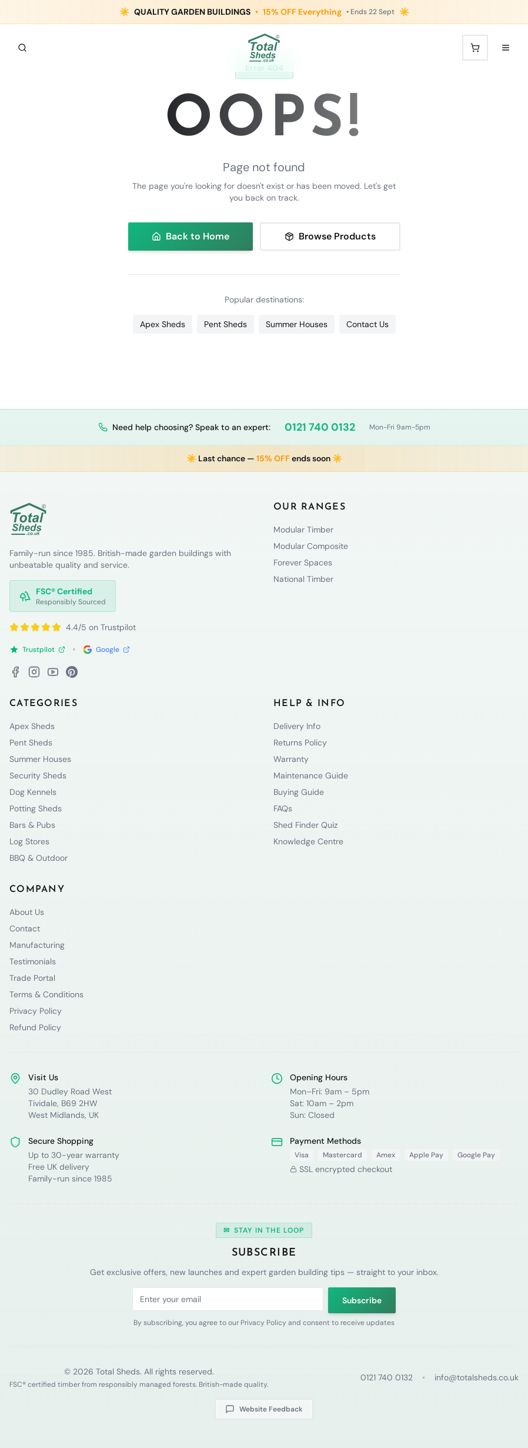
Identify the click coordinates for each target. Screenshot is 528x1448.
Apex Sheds (162, 324)
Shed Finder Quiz (305, 825)
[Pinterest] (72, 672)
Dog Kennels (32, 792)
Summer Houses (297, 324)
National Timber (303, 579)
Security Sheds (37, 775)
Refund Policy (35, 1027)
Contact (24, 928)
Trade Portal (32, 978)
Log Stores (29, 841)
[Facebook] (15, 672)
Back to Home (190, 236)
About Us (26, 912)
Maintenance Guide (310, 775)
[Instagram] (34, 672)
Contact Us (367, 324)
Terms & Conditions (46, 994)
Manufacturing (37, 945)
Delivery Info (296, 726)
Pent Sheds (225, 324)
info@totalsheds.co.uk (477, 1377)
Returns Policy (300, 742)
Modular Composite (310, 546)
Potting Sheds (35, 808)
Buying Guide (298, 792)
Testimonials (32, 961)
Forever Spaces (302, 562)
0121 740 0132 (320, 427)
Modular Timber (303, 529)
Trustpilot (37, 649)
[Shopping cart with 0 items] (475, 48)
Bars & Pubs (32, 825)
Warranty (291, 759)
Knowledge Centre (308, 841)
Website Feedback (264, 1409)
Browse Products (330, 236)
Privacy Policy (35, 1011)
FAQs (282, 808)
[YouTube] (53, 672)
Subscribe (362, 1300)
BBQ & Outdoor (38, 858)
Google (106, 649)
